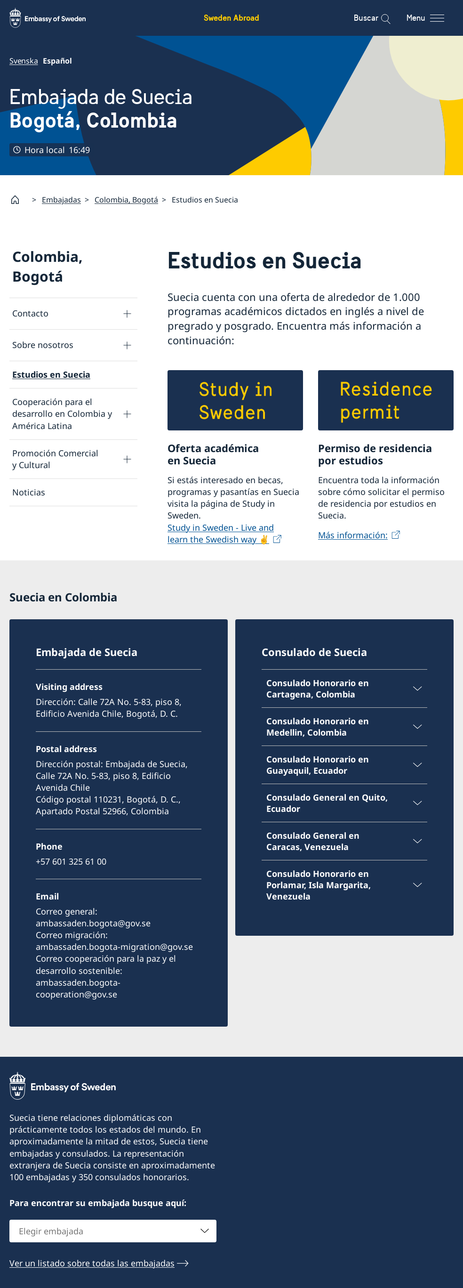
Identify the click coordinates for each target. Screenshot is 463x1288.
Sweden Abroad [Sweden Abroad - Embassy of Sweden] (231, 17)
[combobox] (112, 1231)
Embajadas (61, 199)
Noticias (28, 492)
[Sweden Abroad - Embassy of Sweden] (56, 18)
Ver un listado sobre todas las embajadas (92, 1263)
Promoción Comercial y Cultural (55, 458)
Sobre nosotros (42, 344)
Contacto (30, 313)
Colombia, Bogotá (126, 199)
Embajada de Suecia (100, 108)
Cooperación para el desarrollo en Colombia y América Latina (62, 413)
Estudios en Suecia (51, 374)
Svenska (23, 61)
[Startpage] (18, 199)
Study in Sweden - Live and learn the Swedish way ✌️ (221, 532)
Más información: (353, 534)
